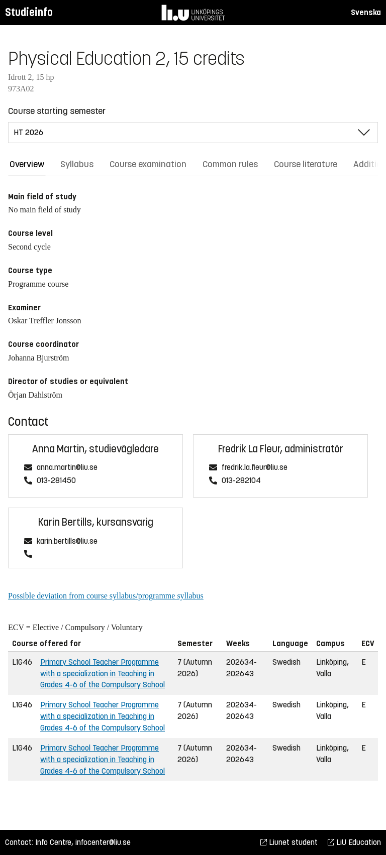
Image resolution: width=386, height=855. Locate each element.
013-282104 (241, 480)
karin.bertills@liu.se (67, 541)
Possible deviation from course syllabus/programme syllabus (106, 595)
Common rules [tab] (230, 164)
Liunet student (289, 842)
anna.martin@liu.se (67, 467)
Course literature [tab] (305, 164)
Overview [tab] (27, 164)
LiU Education (354, 842)
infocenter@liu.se (103, 842)
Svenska (366, 12)
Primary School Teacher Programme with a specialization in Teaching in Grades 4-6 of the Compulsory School (102, 673)
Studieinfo (29, 12)
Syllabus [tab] (76, 164)
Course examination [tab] (148, 164)
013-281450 (56, 480)
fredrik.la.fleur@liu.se (254, 467)
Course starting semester (57, 110)
